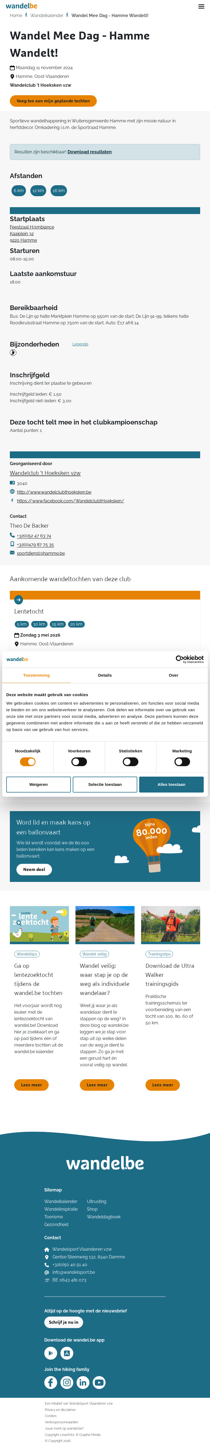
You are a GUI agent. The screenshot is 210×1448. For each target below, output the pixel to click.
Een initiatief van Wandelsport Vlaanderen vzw (79, 1403)
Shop (92, 1209)
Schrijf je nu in (63, 1322)
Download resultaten (90, 151)
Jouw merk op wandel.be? (64, 1428)
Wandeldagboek (104, 1216)
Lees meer (31, 1085)
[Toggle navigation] (201, 6)
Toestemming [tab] (36, 675)
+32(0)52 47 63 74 (34, 535)
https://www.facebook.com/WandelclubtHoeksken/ (70, 501)
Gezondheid (56, 1224)
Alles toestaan (171, 784)
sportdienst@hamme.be (41, 553)
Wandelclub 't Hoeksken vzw (45, 473)
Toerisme (53, 1216)
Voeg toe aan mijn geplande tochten (53, 101)
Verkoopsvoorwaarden (61, 1422)
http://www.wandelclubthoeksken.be (54, 492)
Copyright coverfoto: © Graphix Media (72, 1435)
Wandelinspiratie (61, 1209)
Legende (80, 344)
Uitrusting (96, 1201)
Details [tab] (105, 675)
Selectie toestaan (105, 784)
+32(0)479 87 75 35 (35, 544)
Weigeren (38, 784)
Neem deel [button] (34, 869)
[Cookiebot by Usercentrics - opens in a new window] (180, 659)
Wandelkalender (46, 15)
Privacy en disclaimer (60, 1410)
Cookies (51, 1416)
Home (16, 15)
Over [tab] (173, 675)
